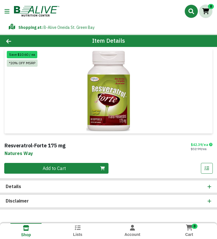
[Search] (191, 11)
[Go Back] (31, 41)
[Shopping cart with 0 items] (205, 11)
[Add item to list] (207, 168)
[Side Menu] (7, 11)
